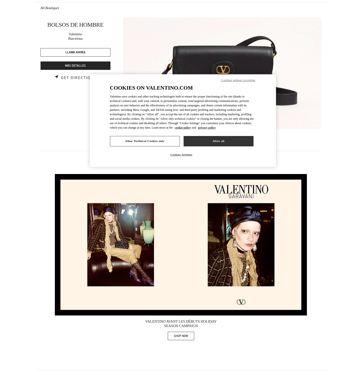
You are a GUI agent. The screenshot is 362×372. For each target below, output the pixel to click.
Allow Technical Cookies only (144, 140)
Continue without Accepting (238, 80)
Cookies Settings (181, 154)
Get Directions (78, 77)
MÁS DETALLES (75, 66)
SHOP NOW (184, 336)
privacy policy (207, 127)
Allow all (218, 140)
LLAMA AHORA (75, 52)
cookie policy (183, 127)
